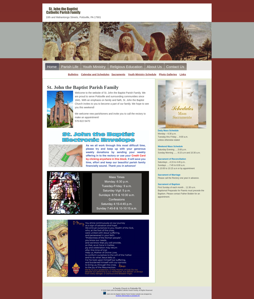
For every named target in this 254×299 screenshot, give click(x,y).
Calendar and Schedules (95, 74)
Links (183, 74)
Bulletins (73, 74)
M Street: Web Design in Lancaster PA (128, 295)
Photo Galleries (168, 74)
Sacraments (118, 74)
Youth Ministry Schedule (142, 74)
